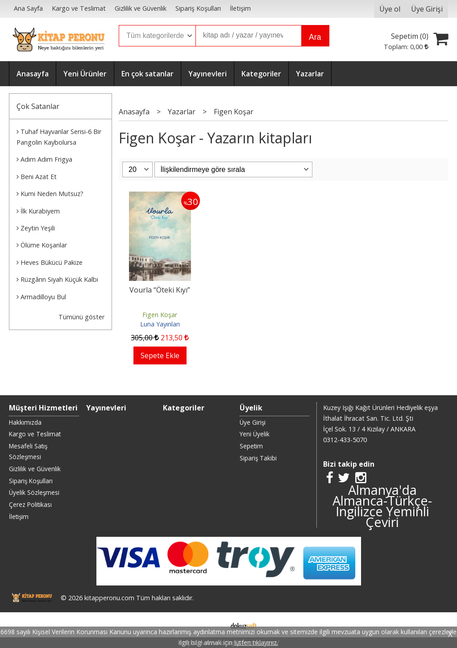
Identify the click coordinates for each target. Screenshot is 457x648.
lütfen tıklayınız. (256, 642)
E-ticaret (214, 625)
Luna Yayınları (160, 324)
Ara (315, 37)
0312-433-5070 (345, 439)
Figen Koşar (159, 314)
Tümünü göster (81, 317)
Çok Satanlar (38, 106)
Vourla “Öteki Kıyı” (159, 290)
